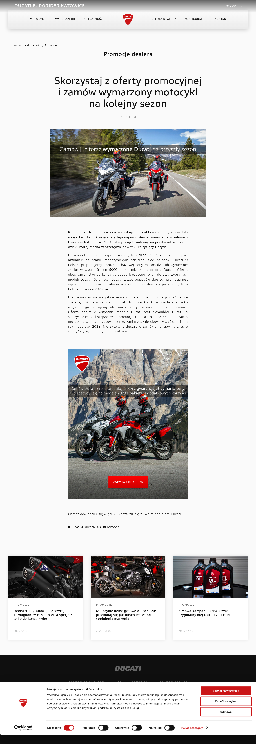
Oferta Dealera (164, 22)
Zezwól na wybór (226, 710)
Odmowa (225, 721)
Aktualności (94, 22)
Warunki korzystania (132, 682)
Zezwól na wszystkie (226, 699)
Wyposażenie (65, 22)
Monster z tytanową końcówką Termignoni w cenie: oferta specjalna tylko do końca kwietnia (44, 615)
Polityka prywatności (86, 682)
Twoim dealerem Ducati (162, 514)
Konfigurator (195, 22)
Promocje (51, 45)
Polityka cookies (173, 682)
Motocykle (38, 22)
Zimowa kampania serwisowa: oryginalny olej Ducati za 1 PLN (204, 613)
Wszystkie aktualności (27, 45)
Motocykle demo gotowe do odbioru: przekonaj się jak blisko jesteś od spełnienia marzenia (126, 615)
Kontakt (221, 22)
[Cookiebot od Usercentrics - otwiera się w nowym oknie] (23, 737)
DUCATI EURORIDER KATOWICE (50, 6)
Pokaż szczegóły (192, 736)
